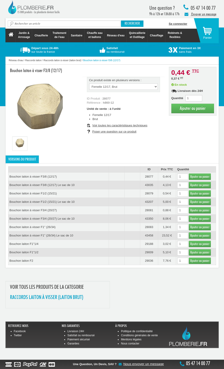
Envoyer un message (200, 14)
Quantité (177, 98)
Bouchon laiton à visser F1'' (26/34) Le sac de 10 (41, 235)
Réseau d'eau (116, 35)
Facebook (20, 331)
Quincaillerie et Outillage (137, 35)
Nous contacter (130, 343)
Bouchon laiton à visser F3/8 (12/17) (33, 176)
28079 (149, 193)
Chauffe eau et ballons (95, 35)
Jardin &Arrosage (24, 35)
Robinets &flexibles (175, 35)
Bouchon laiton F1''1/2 (24, 252)
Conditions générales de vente (139, 335)
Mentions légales (131, 339)
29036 (149, 260)
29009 (149, 252)
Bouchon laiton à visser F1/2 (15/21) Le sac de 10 (42, 201)
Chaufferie (41, 35)
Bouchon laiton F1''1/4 (24, 244)
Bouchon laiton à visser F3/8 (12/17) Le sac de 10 (42, 185)
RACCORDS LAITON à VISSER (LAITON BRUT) (46, 297)
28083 (149, 227)
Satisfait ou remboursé (81, 335)
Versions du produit (22, 159)
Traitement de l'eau (59, 35)
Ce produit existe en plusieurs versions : (115, 80)
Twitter (18, 335)
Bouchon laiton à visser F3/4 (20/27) (33, 210)
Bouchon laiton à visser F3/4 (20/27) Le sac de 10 (42, 218)
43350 (149, 218)
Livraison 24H (75, 331)
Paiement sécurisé (78, 339)
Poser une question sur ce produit (114, 131)
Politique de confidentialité (137, 331)
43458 (149, 235)
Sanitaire (76, 35)
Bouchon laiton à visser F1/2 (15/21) (33, 193)
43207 (149, 201)
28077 (149, 176)
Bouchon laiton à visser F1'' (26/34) (33, 227)
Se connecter (178, 23)
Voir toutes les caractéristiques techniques (120, 125)
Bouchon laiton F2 (21, 260)
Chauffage (156, 35)
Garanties (73, 343)
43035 (149, 185)
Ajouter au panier (193, 108)
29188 (149, 244)
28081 (149, 210)
